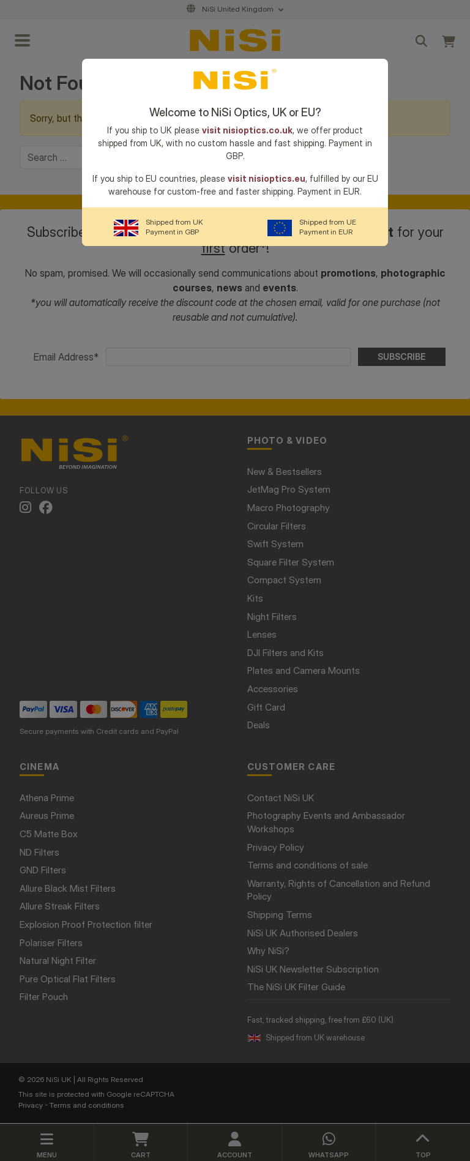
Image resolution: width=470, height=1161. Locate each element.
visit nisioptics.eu (266, 178)
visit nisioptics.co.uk (247, 130)
